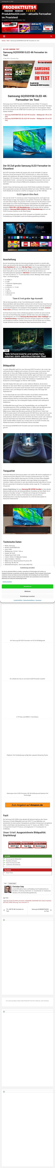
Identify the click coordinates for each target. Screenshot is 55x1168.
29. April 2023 (33, 1153)
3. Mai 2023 (6, 1151)
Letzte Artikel (12, 883)
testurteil (24, 902)
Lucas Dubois (42, 1153)
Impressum (38, 600)
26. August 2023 (34, 1126)
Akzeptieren (27, 586)
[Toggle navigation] (4, 36)
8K (4, 1114)
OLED (7, 49)
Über (5, 883)
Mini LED (9, 1114)
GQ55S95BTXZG (36, 900)
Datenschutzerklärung (29, 600)
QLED (14, 1114)
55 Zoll (10, 900)
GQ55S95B (28, 900)
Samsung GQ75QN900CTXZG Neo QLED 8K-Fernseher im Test (40, 1149)
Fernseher (22, 900)
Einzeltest (15, 900)
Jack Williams (43, 1126)
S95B (10, 902)
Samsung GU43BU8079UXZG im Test (40, 910)
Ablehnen (27, 591)
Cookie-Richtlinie (18, 600)
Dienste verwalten (7, 581)
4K (4, 49)
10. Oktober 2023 (8, 1126)
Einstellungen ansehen (27, 596)
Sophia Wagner (15, 1151)
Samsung (12, 49)
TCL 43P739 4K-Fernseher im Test (15, 910)
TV (28, 902)
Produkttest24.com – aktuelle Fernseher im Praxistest (32, 1162)
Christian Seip (14, 58)
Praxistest (48, 900)
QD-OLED (5, 902)
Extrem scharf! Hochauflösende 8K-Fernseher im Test (25, 1101)
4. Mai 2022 (6, 58)
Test (17, 49)
